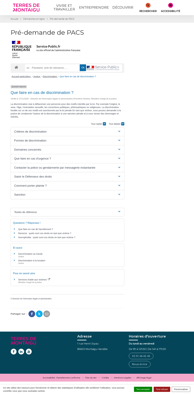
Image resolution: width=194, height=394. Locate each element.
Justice (37, 76)
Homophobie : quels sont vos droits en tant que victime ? (46, 237)
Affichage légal (143, 377)
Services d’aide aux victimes (34, 279)
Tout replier (98, 123)
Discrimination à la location (31, 260)
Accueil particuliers (21, 76)
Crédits (105, 377)
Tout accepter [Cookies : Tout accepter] (143, 389)
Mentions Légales (122, 377)
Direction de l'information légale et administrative (32, 299)
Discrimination (50, 76)
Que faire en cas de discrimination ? (78, 76)
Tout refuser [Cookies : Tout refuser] (162, 389)
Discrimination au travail (30, 254)
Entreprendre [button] (94, 7)
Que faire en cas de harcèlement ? (35, 229)
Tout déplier (116, 123)
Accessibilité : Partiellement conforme (61, 377)
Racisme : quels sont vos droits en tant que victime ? (44, 233)
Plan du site (91, 377)
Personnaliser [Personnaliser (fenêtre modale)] (181, 389)
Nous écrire (139, 364)
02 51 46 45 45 (141, 356)
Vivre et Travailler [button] (64, 7)
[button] (67, 131)
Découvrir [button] (122, 7)
